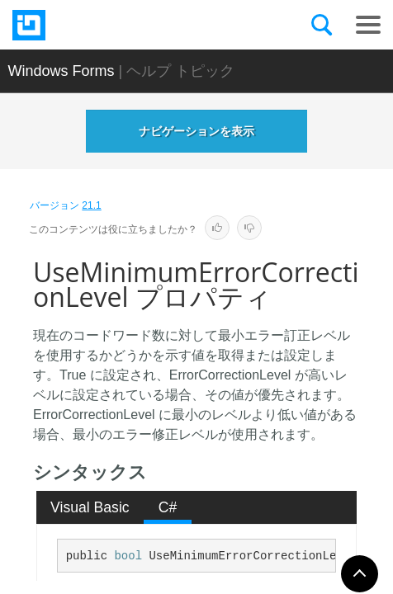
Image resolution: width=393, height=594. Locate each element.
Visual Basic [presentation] (90, 507)
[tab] (90, 507)
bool (128, 556)
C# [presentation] (168, 507)
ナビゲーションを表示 (196, 131)
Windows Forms (61, 71)
